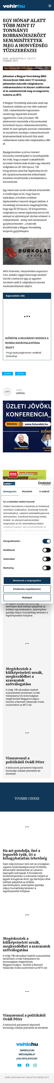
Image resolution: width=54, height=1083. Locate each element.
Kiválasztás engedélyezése (27, 589)
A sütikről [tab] (44, 491)
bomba (20, 373)
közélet (7, 373)
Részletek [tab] (27, 491)
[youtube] (19, 1065)
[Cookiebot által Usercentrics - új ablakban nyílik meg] (38, 483)
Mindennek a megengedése (27, 580)
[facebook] (27, 1065)
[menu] (50, 6)
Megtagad (27, 597)
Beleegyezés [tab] (9, 491)
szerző (19, 390)
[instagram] (35, 1065)
